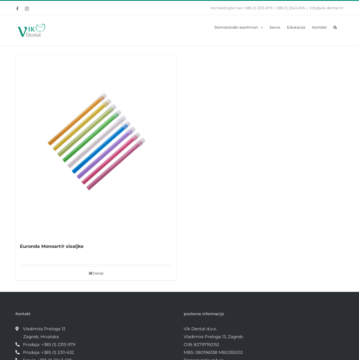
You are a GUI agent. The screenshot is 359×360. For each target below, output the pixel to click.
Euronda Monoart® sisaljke (52, 246)
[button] (335, 27)
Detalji (98, 273)
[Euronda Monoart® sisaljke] (96, 145)
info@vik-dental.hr (326, 8)
